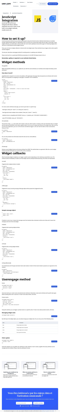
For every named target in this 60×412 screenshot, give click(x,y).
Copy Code (54, 80)
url (45, 55)
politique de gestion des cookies (48, 410)
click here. (34, 294)
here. (29, 348)
